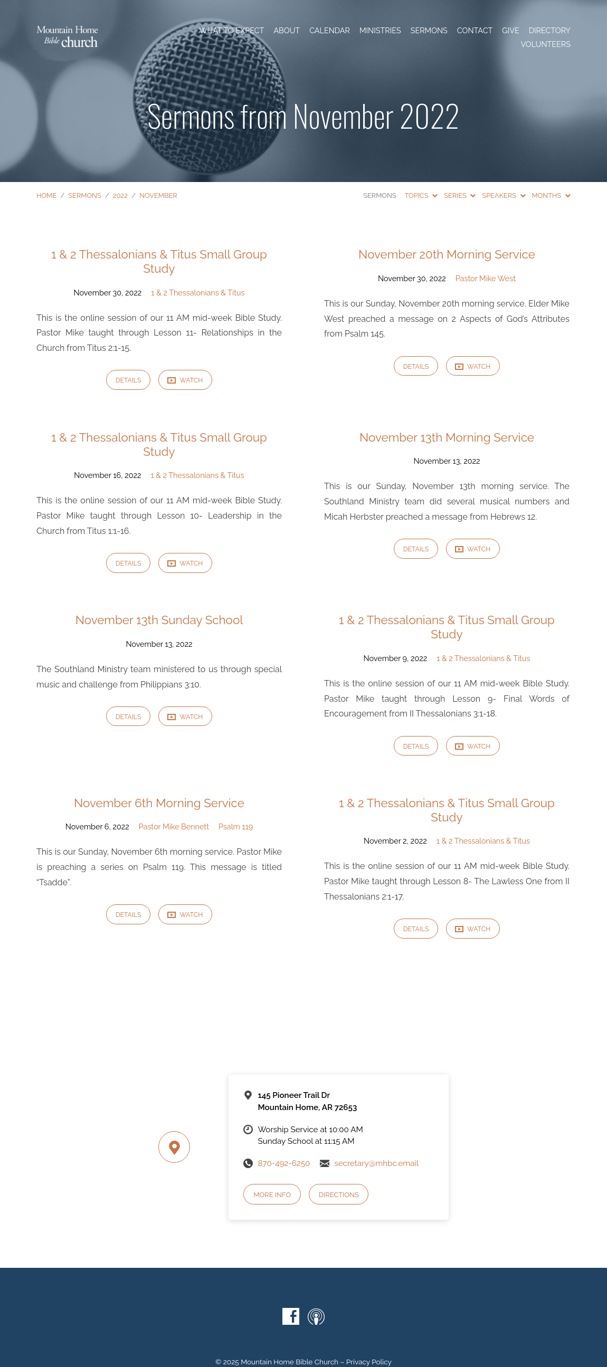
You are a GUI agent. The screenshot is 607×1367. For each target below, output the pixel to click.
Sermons (429, 30)
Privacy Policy (369, 1362)
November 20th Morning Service (446, 254)
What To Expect (231, 30)
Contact (474, 30)
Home (46, 195)
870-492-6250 (284, 1163)
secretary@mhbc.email (376, 1163)
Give (510, 30)
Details (128, 380)
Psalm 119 (236, 826)
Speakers (503, 195)
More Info (272, 1195)
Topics (421, 195)
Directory (550, 30)
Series (460, 195)
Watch (185, 380)
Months (551, 195)
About (286, 30)
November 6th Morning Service (159, 803)
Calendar (329, 30)
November (158, 195)
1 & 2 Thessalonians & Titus (197, 292)
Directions (339, 1195)
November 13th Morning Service (446, 437)
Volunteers (545, 44)
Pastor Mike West (486, 278)
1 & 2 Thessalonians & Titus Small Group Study (159, 261)
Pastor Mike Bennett (174, 826)
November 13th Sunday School (159, 620)
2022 (120, 195)
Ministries (380, 30)
